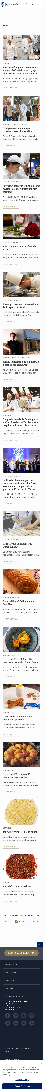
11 (27, 921)
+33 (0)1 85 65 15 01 (13, 1009)
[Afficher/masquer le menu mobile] (40, 4)
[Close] (42, 1063)
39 (34, 921)
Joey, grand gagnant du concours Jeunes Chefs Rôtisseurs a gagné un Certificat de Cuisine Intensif (20, 70)
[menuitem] (27, 4)
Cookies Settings (22, 1080)
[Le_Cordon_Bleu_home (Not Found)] (12, 4)
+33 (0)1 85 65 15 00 (13, 1007)
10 (23, 921)
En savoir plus (11, 87)
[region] (22, 1075)
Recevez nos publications (22, 953)
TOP (40, 944)
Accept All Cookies (22, 1086)
